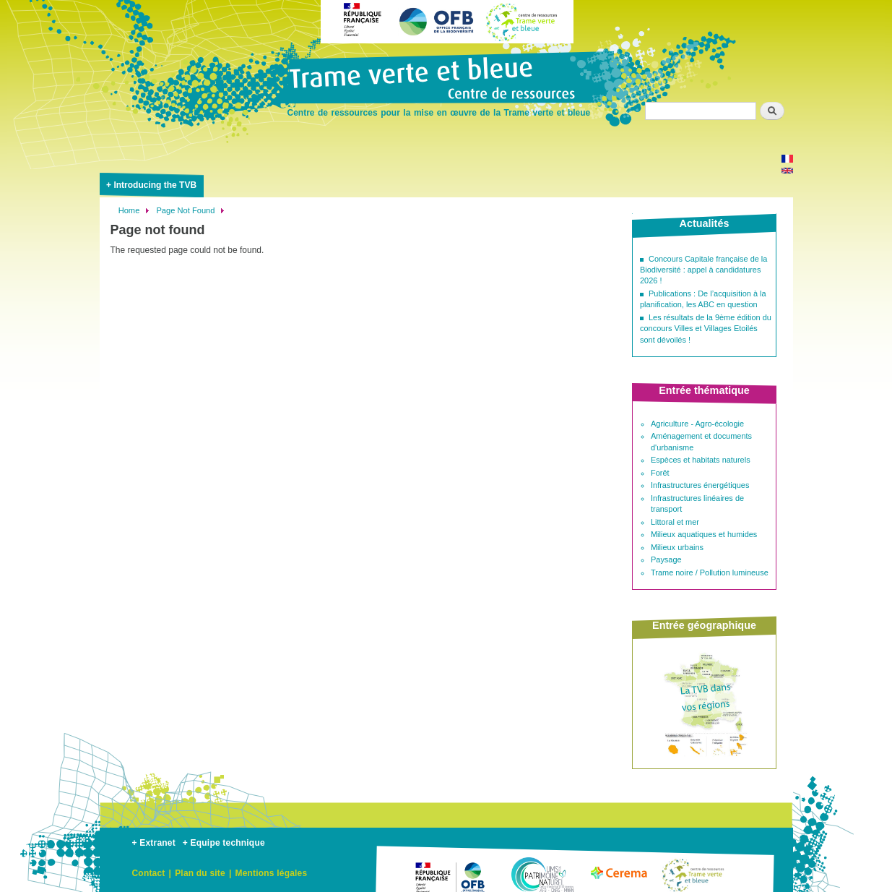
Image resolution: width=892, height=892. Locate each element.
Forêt (660, 472)
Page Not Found (185, 210)
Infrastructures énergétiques (700, 485)
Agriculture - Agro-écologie (697, 423)
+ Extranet (154, 843)
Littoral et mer (675, 522)
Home (129, 210)
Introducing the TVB (154, 185)
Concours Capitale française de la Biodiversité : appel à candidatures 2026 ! (703, 270)
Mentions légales (271, 873)
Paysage (666, 559)
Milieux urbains (677, 547)
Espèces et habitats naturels (700, 459)
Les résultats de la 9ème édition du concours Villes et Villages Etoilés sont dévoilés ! (705, 328)
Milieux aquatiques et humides (704, 534)
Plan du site (200, 873)
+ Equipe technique (224, 843)
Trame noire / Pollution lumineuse (709, 572)
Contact (148, 873)
